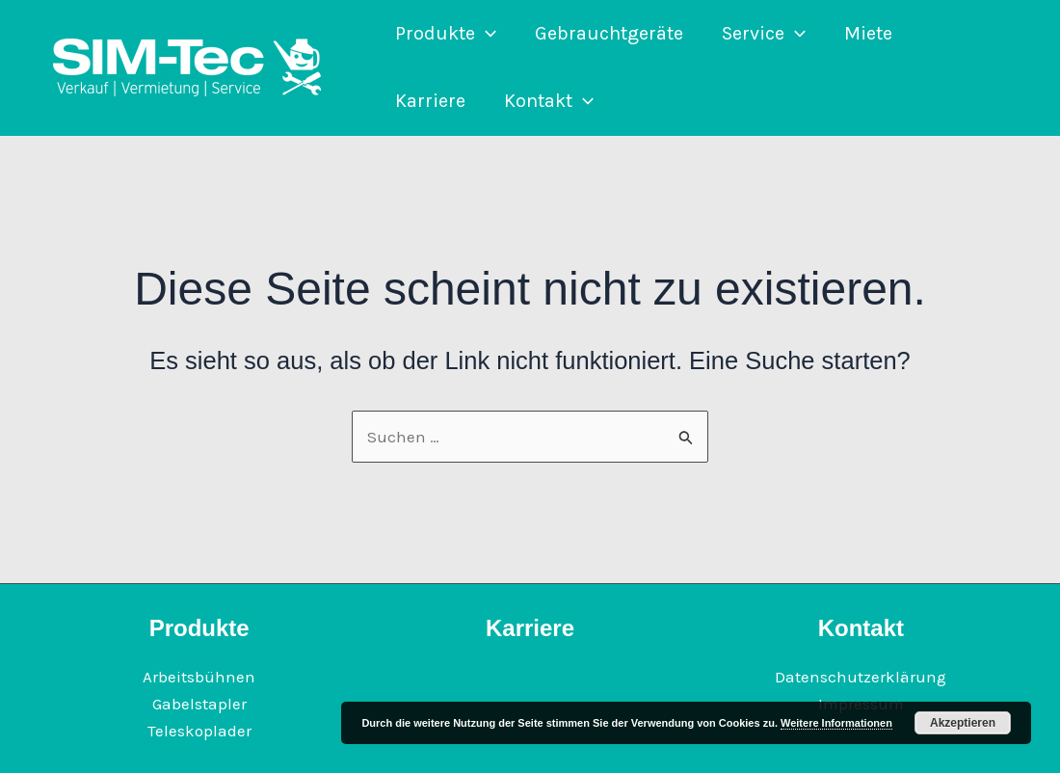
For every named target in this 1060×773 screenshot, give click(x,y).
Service (764, 33)
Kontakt (549, 101)
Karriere (430, 101)
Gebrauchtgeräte (609, 33)
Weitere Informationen (836, 723)
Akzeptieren (962, 723)
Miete (868, 33)
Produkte (445, 33)
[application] (485, 33)
